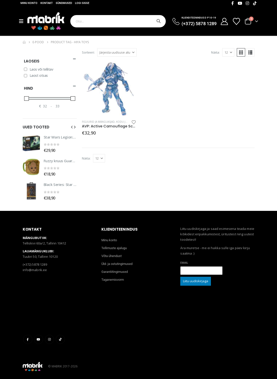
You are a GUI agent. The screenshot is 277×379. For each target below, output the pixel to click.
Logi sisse (82, 3)
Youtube (38, 339)
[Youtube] (240, 3)
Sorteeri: (88, 52)
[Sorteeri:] (117, 52)
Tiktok (60, 339)
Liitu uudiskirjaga (195, 281)
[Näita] (228, 52)
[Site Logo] (45, 21)
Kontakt (46, 3)
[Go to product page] (109, 88)
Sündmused (64, 3)
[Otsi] (158, 21)
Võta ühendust (111, 256)
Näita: (215, 52)
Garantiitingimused (114, 272)
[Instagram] (247, 3)
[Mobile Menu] (23, 21)
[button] (241, 52)
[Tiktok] (255, 3)
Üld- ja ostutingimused (116, 264)
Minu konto (28, 3)
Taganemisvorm (112, 279)
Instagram (49, 339)
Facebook (27, 339)
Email (184, 262)
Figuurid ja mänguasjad (98, 121)
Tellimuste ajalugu (114, 248)
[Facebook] (232, 3)
